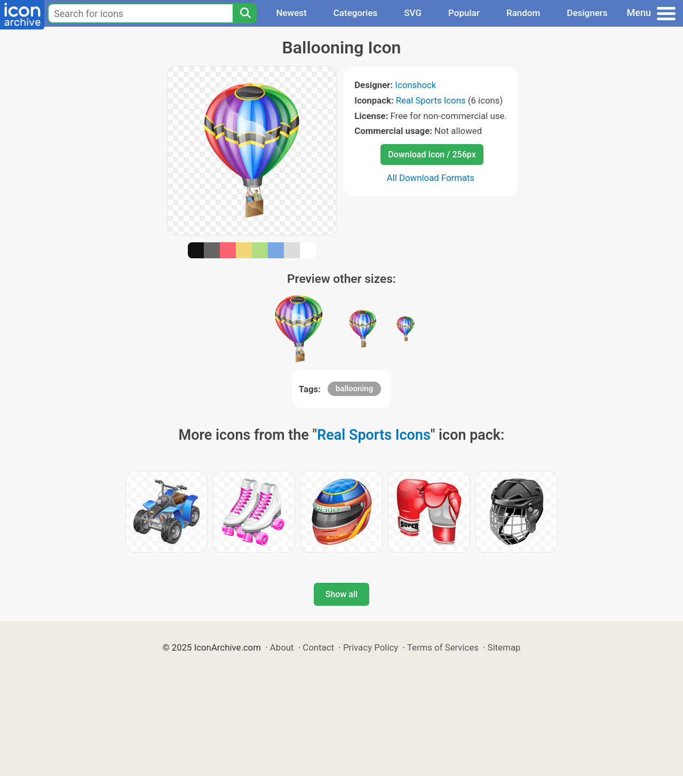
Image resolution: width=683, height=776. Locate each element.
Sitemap (504, 647)
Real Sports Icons (431, 100)
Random (523, 12)
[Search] (245, 13)
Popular (464, 12)
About (282, 647)
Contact (318, 647)
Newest (291, 12)
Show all (341, 594)
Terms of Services (443, 647)
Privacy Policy (370, 647)
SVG (413, 12)
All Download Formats (431, 177)
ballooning (354, 388)
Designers (587, 12)
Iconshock (415, 85)
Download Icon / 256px (431, 154)
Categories (355, 12)
